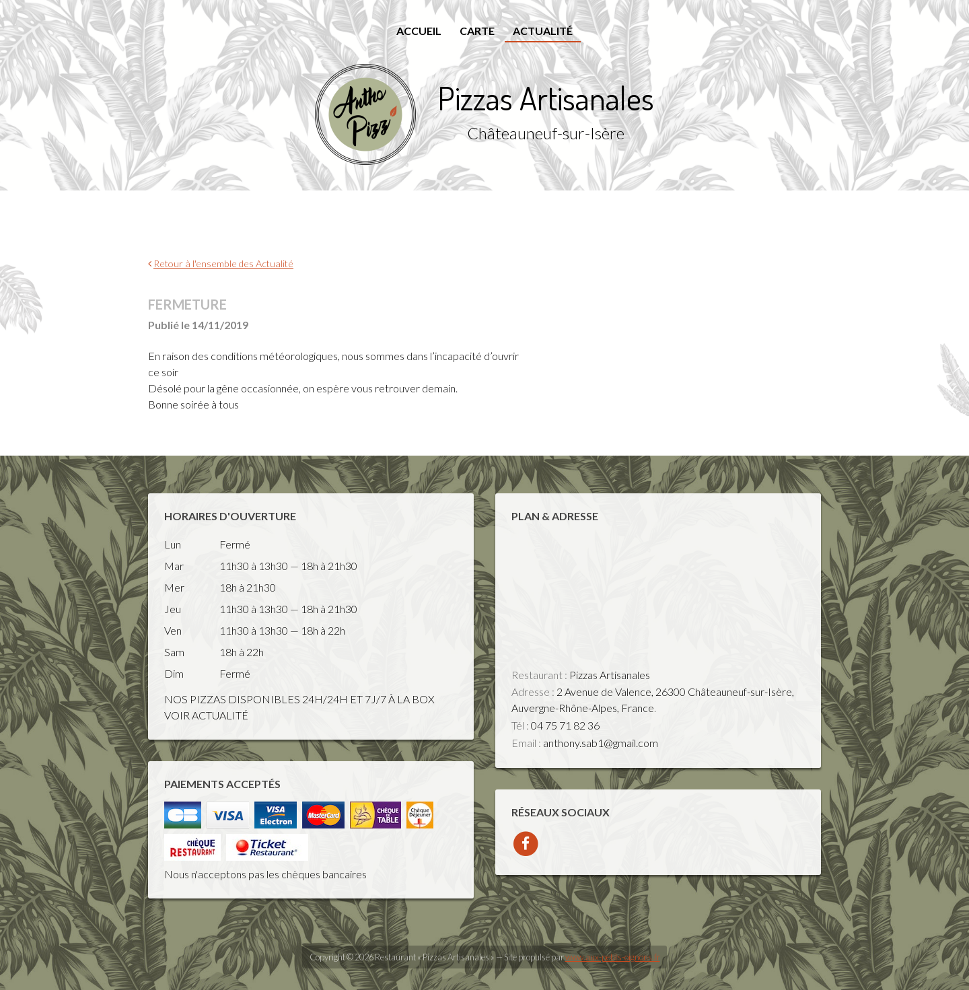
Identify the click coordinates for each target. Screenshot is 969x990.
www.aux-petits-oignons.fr (612, 957)
